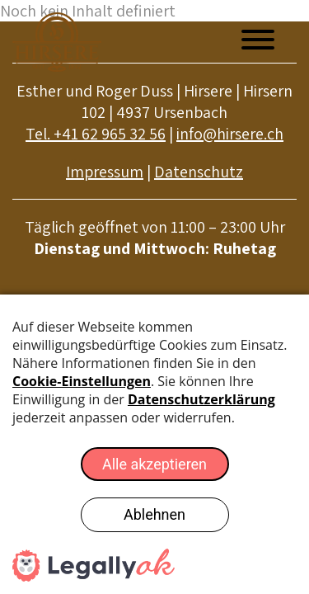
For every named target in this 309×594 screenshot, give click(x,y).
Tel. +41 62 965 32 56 (96, 133)
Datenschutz (198, 171)
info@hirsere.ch (229, 133)
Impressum (104, 171)
